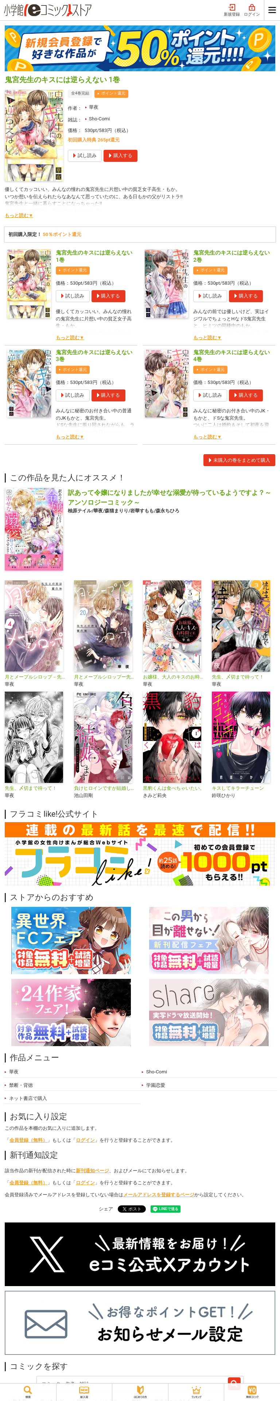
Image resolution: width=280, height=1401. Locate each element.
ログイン (252, 10)
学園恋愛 (155, 1085)
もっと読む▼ (19, 215)
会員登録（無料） (28, 1140)
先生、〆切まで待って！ (238, 677)
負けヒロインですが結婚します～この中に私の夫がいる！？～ (105, 788)
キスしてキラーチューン (238, 788)
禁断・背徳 (21, 1085)
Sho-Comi (99, 118)
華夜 (93, 107)
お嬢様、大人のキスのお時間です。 (174, 677)
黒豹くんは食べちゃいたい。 (174, 788)
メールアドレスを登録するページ (158, 1194)
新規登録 (232, 10)
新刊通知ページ (92, 1170)
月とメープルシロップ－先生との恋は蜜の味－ (36, 677)
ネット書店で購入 (28, 1098)
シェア (106, 1209)
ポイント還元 (113, 93)
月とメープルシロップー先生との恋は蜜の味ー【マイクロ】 (105, 677)
